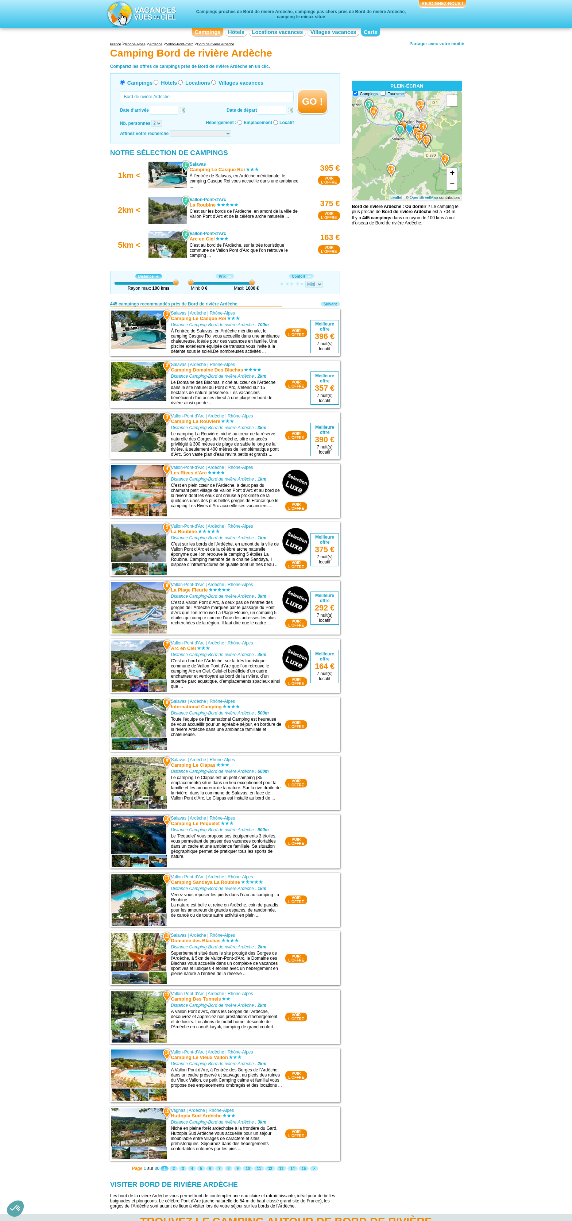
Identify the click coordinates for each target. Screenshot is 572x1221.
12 (270, 1169)
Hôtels (236, 32)
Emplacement (258, 122)
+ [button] (452, 173)
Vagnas (178, 1110)
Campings (207, 32)
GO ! (312, 101)
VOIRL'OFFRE (329, 180)
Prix (225, 276)
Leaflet (396, 197)
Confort (301, 276)
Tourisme (396, 94)
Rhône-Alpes (222, 313)
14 (292, 1169)
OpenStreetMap (424, 197)
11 (259, 1169)
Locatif (286, 122)
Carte (371, 32)
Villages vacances (333, 32)
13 (281, 1169)
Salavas (178, 313)
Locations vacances (277, 32)
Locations (197, 83)
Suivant (330, 304)
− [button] (452, 184)
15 (304, 1169)
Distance (148, 276)
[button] (15, 1208)
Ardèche (198, 313)
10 (248, 1169)
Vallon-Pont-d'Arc (187, 416)
